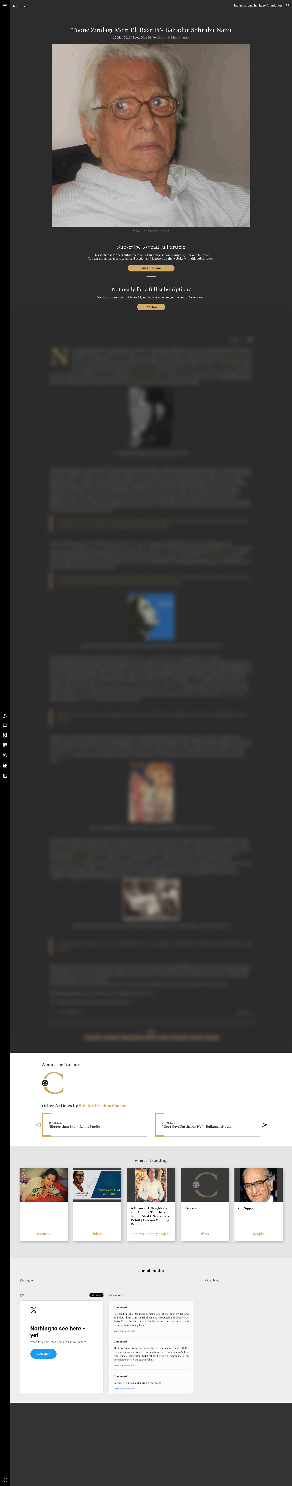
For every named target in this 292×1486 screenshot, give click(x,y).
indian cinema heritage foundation (258, 5)
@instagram (27, 1280)
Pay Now (151, 307)
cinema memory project (151, 1234)
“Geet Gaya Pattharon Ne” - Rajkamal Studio (197, 1127)
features (19, 6)
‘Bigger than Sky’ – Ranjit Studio (74, 1127)
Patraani (191, 1208)
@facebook (116, 1295)
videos (97, 1234)
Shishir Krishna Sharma (173, 37)
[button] (264, 1124)
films (205, 1234)
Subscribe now (151, 268)
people (258, 1234)
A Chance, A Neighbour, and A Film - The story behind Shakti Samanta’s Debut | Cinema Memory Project (150, 1216)
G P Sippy (245, 1208)
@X (22, 1295)
